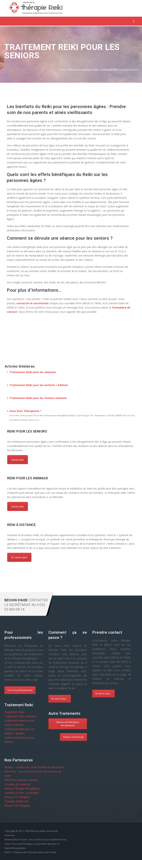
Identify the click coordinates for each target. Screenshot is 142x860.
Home (62, 69)
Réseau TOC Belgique (17, 805)
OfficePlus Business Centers (21, 780)
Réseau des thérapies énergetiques (67, 724)
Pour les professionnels (20, 690)
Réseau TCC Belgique (17, 797)
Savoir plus (17, 459)
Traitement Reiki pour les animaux (32, 372)
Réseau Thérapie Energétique (22, 788)
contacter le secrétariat (32, 303)
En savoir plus (19, 557)
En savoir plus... (60, 698)
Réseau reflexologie (73, 737)
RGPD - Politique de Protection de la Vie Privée (30, 852)
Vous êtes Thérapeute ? (25, 411)
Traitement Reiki (14, 712)
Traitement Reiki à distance (20, 716)
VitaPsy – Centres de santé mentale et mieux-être (34, 767)
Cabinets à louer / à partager (21, 792)
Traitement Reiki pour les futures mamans (38, 398)
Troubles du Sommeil (17, 784)
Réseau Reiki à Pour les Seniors (25, 359)
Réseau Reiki (38, 831)
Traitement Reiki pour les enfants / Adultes (38, 385)
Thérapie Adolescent (16, 801)
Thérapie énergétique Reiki (83, 69)
